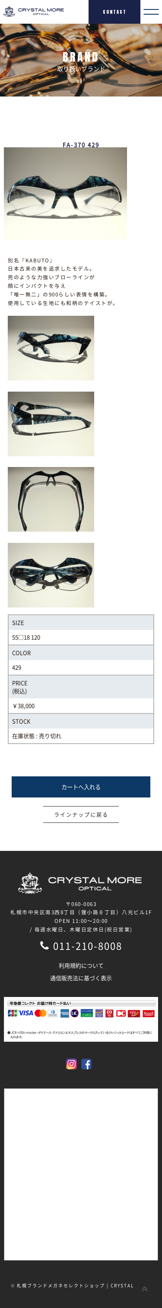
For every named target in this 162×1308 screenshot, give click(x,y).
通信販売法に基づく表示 (81, 978)
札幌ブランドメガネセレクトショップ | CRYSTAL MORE (84, 1285)
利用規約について (81, 965)
